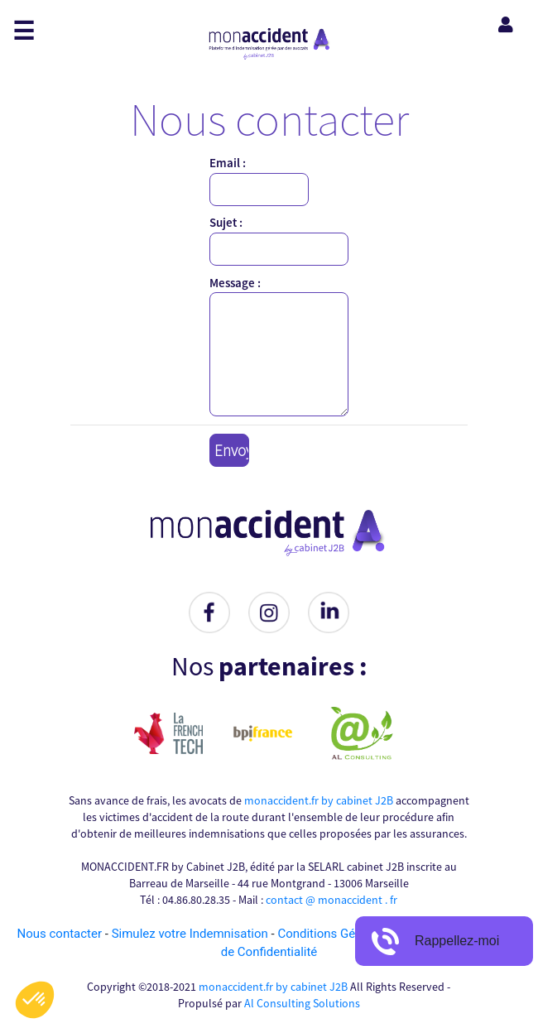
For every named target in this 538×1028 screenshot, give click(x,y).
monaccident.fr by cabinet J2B (318, 800)
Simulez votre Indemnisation (191, 933)
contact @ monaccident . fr (331, 899)
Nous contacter (60, 933)
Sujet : (226, 222)
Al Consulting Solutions (302, 1003)
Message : (235, 283)
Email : (227, 163)
